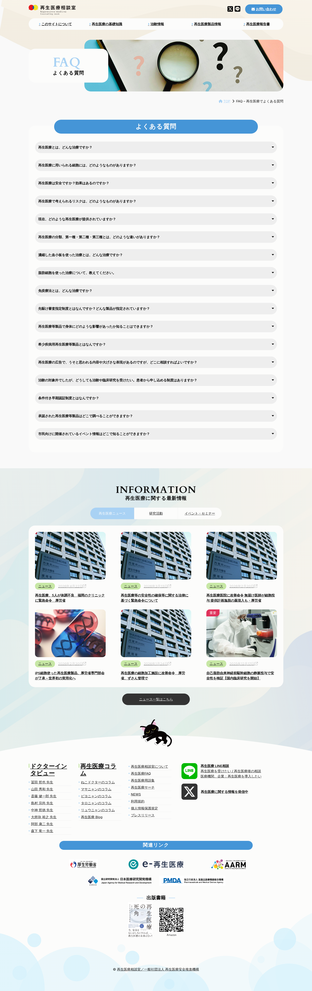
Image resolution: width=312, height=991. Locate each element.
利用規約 (137, 801)
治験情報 (157, 24)
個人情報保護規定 (144, 808)
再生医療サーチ (143, 787)
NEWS (136, 794)
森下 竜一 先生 (42, 831)
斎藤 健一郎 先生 (44, 796)
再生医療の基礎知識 (107, 24)
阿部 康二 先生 (42, 824)
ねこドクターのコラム (98, 782)
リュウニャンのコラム (98, 810)
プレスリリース (143, 815)
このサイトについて (56, 24)
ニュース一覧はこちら (156, 699)
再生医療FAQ (141, 773)
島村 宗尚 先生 (42, 803)
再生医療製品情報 (207, 24)
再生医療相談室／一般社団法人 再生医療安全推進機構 (158, 969)
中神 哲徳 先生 (42, 810)
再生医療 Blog (91, 817)
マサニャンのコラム (96, 789)
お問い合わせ (266, 9)
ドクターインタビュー (48, 770)
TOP (226, 101)
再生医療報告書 (258, 24)
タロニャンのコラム (96, 803)
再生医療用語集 (143, 780)
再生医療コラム (98, 770)
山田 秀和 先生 (42, 789)
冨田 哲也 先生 (42, 782)
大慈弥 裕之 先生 (44, 817)
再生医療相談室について (149, 767)
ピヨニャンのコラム (96, 796)
